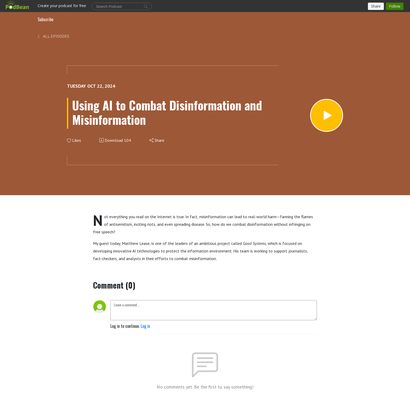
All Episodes (53, 36)
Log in (145, 326)
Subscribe (45, 19)
